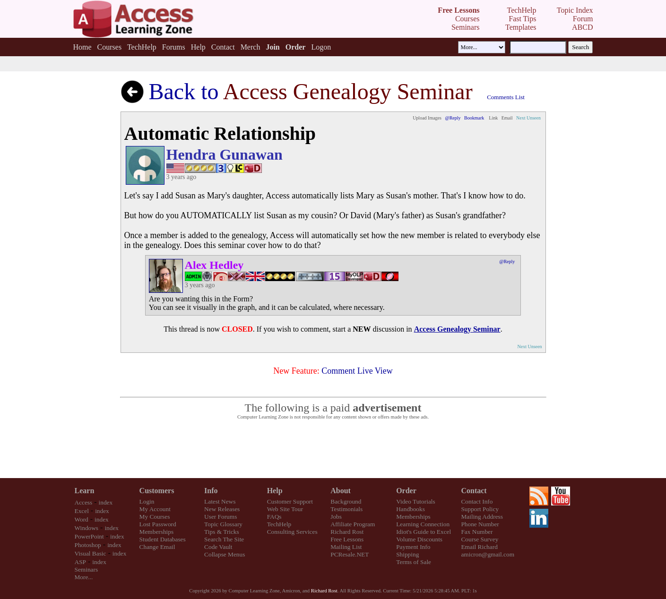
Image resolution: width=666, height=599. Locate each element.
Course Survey (479, 539)
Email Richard (479, 546)
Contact (223, 47)
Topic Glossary (223, 524)
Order (406, 491)
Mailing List (346, 546)
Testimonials (346, 509)
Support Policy (480, 509)
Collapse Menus (224, 554)
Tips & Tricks (221, 531)
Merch (250, 47)
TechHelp (141, 47)
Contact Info (477, 501)
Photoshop (88, 544)
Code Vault (218, 546)
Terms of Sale (413, 561)
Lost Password (157, 524)
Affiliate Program (352, 524)
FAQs (274, 516)
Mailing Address (481, 516)
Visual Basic (90, 553)
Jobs (336, 516)
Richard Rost (346, 531)
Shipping (407, 554)
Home (82, 47)
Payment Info (413, 546)
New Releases (222, 509)
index (106, 502)
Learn (85, 491)
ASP (80, 561)
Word (81, 519)
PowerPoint (89, 536)
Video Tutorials (415, 501)
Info (210, 491)
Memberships (156, 531)
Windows (87, 527)
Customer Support (290, 501)
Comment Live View (357, 371)
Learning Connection (423, 524)
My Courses (154, 516)
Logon (321, 47)
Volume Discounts (419, 539)
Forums (173, 47)
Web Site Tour (285, 509)
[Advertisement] (333, 449)
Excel (82, 510)
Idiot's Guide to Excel (423, 531)
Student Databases (162, 539)
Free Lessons (346, 539)
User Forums (220, 516)
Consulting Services (292, 531)
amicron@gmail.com (487, 554)
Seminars (86, 569)
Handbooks (410, 509)
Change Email (157, 546)
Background (345, 501)
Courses (109, 47)
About (340, 491)
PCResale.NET (349, 554)
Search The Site (224, 539)
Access (84, 502)
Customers (156, 491)
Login (147, 501)
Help (198, 47)
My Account (155, 509)
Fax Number (477, 531)
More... (84, 577)
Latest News (219, 501)
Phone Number (480, 524)
